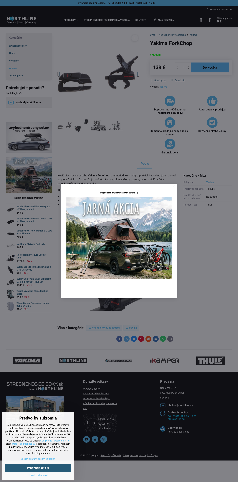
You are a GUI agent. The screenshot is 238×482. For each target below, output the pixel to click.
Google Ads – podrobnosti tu (55, 440)
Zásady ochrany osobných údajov (38, 459)
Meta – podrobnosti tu (23, 443)
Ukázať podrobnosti (38, 475)
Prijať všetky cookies (38, 467)
